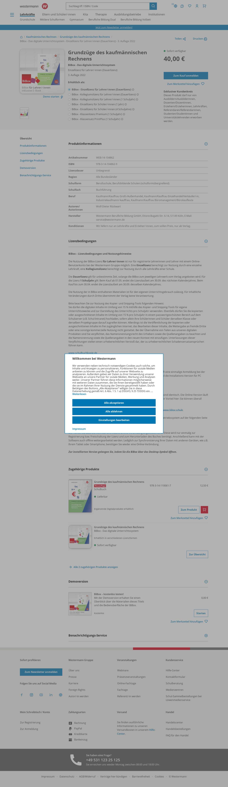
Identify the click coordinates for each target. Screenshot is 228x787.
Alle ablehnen (114, 411)
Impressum (79, 429)
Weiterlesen (79, 394)
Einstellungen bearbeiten (114, 420)
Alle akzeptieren (114, 403)
